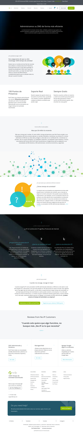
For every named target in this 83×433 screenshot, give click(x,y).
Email (31, 384)
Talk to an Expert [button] (66, 408)
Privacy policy (66, 376)
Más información (67, 359)
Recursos (36, 8)
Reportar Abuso (67, 378)
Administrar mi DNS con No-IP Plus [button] (29, 303)
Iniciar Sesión (63, 8)
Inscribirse (71, 8)
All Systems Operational (47, 428)
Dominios (32, 382)
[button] (54, 8)
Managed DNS (33, 380)
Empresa (23, 8)
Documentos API (45, 378)
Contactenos (55, 376)
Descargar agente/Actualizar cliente (45, 383)
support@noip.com (12, 396)
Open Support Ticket (46, 388)
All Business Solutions (34, 374)
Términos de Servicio (68, 374)
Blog (42, 374)
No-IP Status (55, 384)
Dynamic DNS (33, 378)
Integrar (43, 386)
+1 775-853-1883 (12, 394)
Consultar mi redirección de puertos (46, 391)
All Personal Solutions (34, 376)
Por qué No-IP (55, 382)
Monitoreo (32, 385)
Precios (31, 389)
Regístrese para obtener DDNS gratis (53, 303)
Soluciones (16, 8)
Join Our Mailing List (15, 388)
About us (54, 374)
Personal (30, 8)
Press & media (55, 380)
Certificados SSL (33, 387)
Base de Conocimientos (46, 376)
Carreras (54, 378)
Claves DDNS (44, 380)
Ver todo (12, 359)
